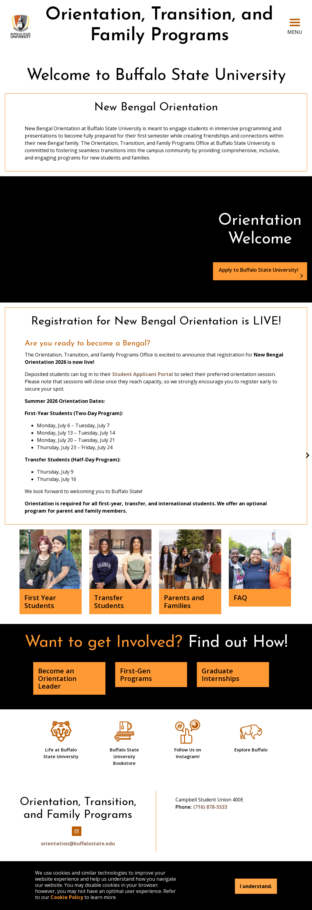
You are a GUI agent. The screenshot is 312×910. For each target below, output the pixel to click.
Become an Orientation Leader (57, 678)
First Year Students (40, 601)
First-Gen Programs (136, 674)
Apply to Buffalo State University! (258, 270)
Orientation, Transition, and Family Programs (159, 25)
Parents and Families (184, 601)
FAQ (240, 597)
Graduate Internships (220, 674)
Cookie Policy (67, 897)
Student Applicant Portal (142, 374)
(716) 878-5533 (210, 807)
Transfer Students (109, 601)
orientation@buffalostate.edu (78, 843)
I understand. (256, 886)
